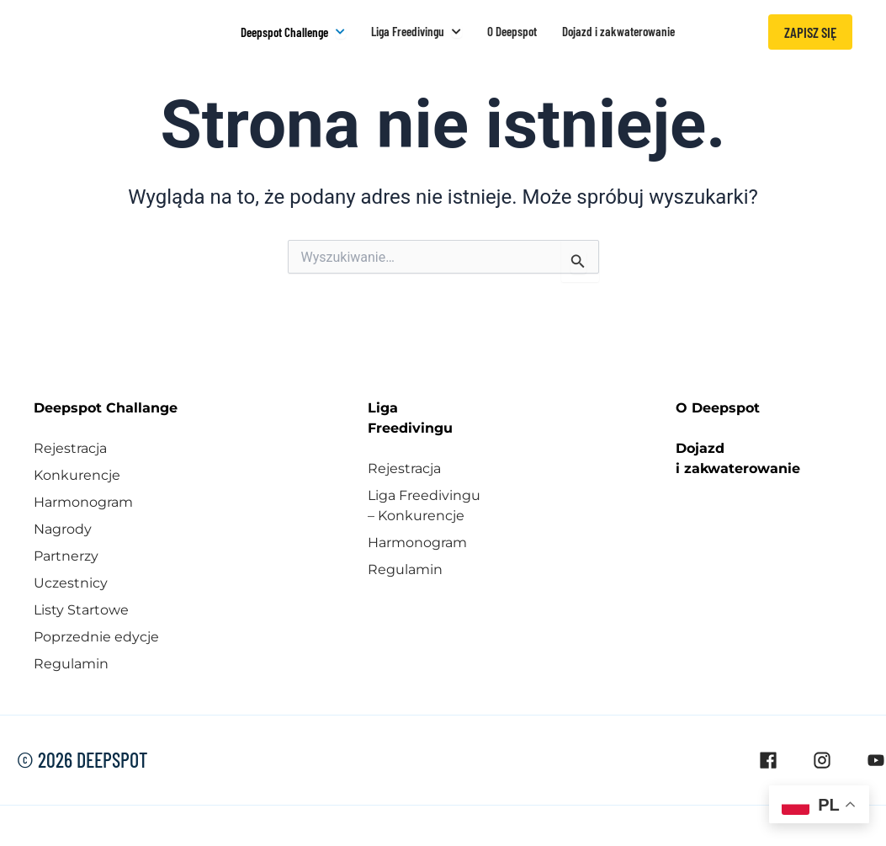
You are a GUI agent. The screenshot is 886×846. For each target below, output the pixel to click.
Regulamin (71, 662)
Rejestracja (70, 447)
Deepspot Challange (106, 406)
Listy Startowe (81, 608)
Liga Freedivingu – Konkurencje (424, 504)
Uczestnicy (71, 581)
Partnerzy (66, 554)
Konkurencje (77, 474)
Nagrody (63, 527)
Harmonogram (83, 500)
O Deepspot (718, 406)
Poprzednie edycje (96, 635)
